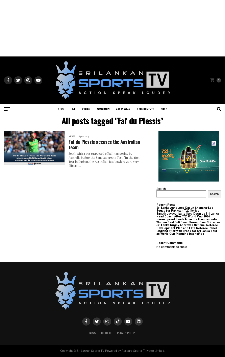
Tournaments (145, 109)
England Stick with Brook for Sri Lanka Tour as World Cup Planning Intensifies (186, 232)
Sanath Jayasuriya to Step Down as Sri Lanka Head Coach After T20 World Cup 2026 (187, 215)
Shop (164, 109)
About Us (106, 333)
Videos (86, 109)
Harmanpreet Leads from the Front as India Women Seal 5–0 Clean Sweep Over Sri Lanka (188, 221)
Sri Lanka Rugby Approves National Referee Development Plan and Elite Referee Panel (187, 226)
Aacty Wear (123, 109)
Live (73, 109)
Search (161, 189)
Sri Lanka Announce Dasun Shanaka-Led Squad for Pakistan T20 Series (184, 209)
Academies (103, 109)
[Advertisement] (112, 28)
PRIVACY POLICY (126, 333)
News (61, 109)
